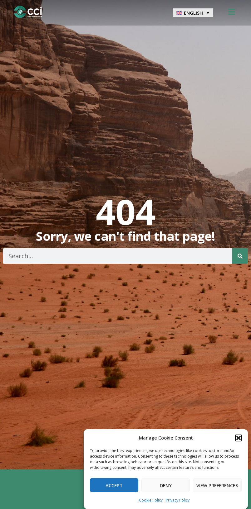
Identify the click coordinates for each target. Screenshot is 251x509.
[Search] (240, 256)
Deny (166, 485)
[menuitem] (193, 12)
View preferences (217, 485)
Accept (114, 485)
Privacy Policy (177, 500)
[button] (238, 438)
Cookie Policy (151, 500)
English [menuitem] (193, 13)
